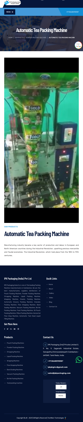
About (51, 288)
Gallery (51, 293)
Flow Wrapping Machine (15, 365)
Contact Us (53, 306)
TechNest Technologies (57, 418)
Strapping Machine (13, 352)
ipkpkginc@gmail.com (58, 367)
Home (10, 38)
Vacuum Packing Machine (16, 374)
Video (51, 297)
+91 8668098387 (55, 361)
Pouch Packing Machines (15, 343)
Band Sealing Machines (15, 369)
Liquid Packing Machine (15, 356)
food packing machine (14, 383)
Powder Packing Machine (36, 38)
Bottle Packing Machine (15, 378)
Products (19, 38)
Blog (50, 302)
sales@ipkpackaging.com (59, 373)
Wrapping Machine (13, 360)
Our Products (11, 227)
